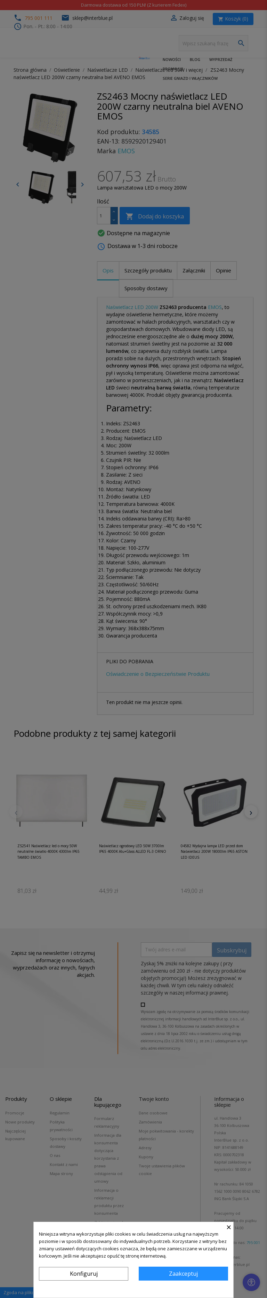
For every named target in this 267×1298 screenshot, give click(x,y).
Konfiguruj (84, 1273)
